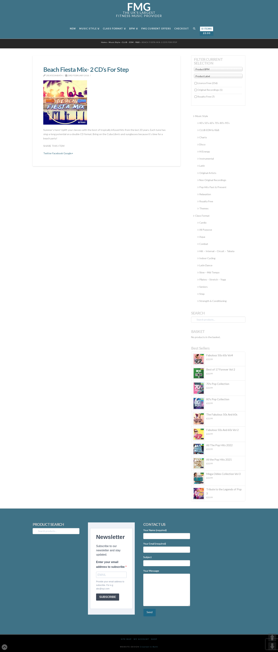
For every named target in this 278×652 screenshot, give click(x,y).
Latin (201, 165)
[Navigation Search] (194, 30)
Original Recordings (210, 89)
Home (104, 42)
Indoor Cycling (206, 258)
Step (201, 293)
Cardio (202, 222)
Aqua (201, 236)
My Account (141, 639)
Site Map (126, 639)
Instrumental (205, 158)
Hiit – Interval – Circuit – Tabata (215, 251)
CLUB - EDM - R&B (131, 42)
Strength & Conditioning (212, 300)
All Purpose (204, 229)
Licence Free (207, 83)
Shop (154, 639)
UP (272, 637)
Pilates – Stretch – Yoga (211, 279)
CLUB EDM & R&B (208, 130)
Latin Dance (204, 265)
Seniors (202, 286)
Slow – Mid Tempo (208, 272)
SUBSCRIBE (107, 596)
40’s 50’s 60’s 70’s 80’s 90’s (213, 122)
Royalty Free (206, 96)
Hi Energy (203, 151)
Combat (202, 243)
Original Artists (206, 172)
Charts (202, 137)
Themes (202, 208)
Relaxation (204, 194)
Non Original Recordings (211, 180)
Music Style (114, 42)
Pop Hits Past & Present (211, 187)
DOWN (272, 646)
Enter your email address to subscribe (110, 564)
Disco (201, 144)
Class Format (201, 215)
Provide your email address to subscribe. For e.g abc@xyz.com (110, 585)
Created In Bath (149, 647)
